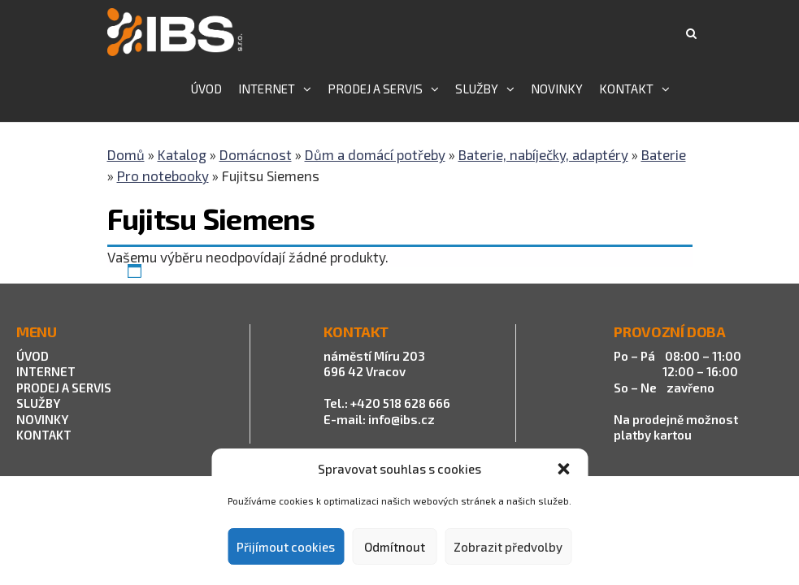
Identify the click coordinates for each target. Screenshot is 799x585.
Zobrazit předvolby (508, 547)
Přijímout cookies (286, 547)
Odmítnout (394, 547)
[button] (563, 469)
